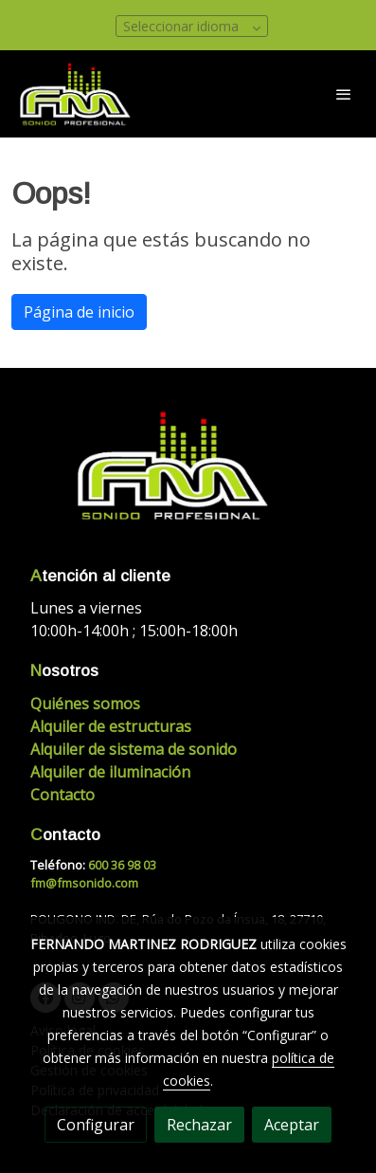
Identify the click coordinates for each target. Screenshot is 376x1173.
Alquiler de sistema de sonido (133, 749)
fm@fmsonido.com (84, 882)
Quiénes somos (85, 703)
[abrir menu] (344, 93)
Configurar (95, 1124)
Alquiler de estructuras (110, 726)
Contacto (62, 794)
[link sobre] (188, 476)
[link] (76, 94)
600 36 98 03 (122, 864)
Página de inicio (79, 312)
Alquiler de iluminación (110, 771)
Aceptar (291, 1124)
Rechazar (199, 1124)
